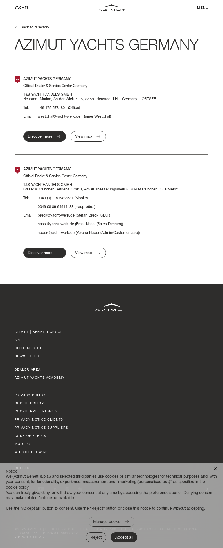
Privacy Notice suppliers (42, 427)
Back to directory (34, 27)
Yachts (22, 7)
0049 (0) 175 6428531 (55, 198)
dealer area (28, 369)
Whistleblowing (32, 452)
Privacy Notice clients (39, 419)
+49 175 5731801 (52, 107)
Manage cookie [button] (107, 521)
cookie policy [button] (17, 487)
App (18, 340)
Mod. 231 (23, 444)
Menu (202, 7)
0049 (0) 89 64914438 (55, 206)
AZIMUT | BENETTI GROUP (39, 332)
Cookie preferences (36, 411)
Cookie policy (29, 403)
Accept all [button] (124, 537)
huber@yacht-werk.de (56, 232)
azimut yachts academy (39, 377)
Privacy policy (30, 395)
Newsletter (27, 356)
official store (30, 348)
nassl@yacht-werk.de (56, 224)
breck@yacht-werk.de (56, 215)
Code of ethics (30, 435)
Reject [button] (96, 537)
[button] (215, 468)
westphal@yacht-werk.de (59, 116)
